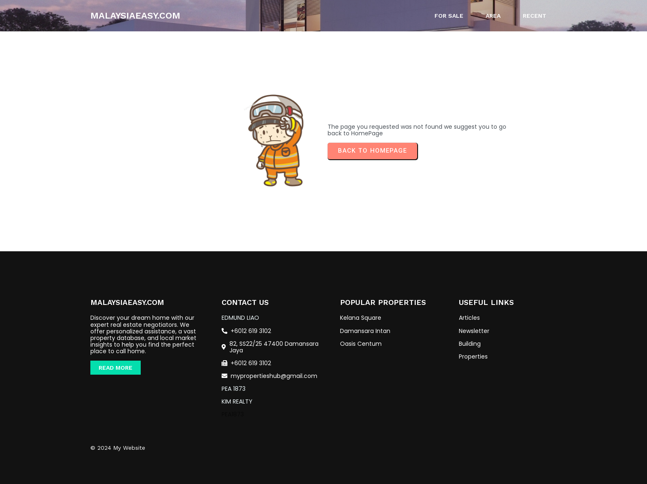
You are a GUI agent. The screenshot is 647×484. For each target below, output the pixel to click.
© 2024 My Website (117, 447)
